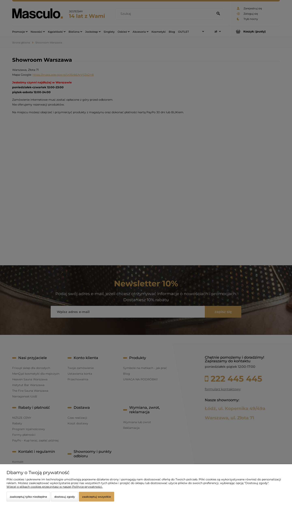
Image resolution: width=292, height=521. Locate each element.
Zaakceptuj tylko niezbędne (28, 496)
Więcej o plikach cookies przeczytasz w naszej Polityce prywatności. (54, 487)
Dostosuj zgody (64, 496)
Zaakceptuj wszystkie (96, 496)
